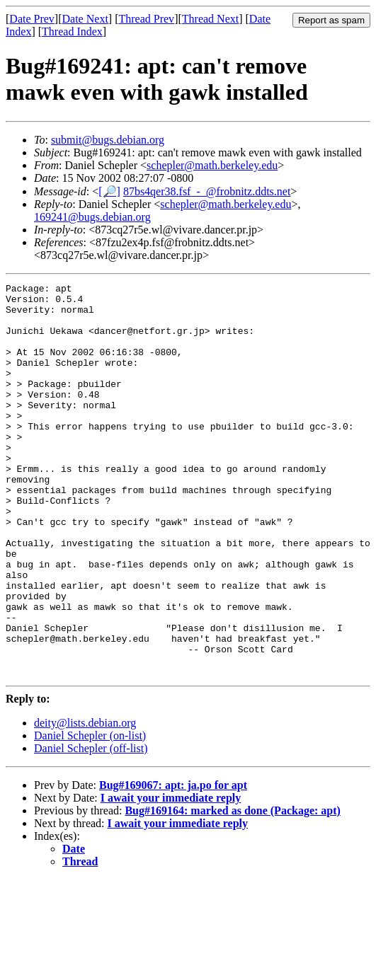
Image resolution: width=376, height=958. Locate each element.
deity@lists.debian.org (85, 801)
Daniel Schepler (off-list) (91, 827)
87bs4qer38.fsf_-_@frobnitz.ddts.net (206, 191)
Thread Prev (146, 19)
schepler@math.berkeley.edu (212, 165)
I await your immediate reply (171, 876)
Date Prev (32, 19)
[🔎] (109, 191)
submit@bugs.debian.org (107, 140)
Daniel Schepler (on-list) (90, 814)
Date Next (85, 19)
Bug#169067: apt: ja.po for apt (173, 864)
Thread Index (72, 31)
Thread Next (210, 19)
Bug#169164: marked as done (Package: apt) (232, 889)
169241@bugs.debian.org (92, 217)
